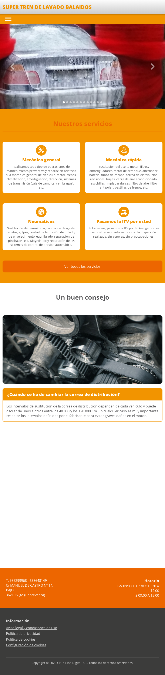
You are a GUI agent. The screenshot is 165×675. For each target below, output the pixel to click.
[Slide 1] (67, 102)
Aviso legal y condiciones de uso (31, 628)
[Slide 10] (98, 102)
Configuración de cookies (26, 645)
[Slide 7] (88, 102)
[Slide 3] (74, 102)
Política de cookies (21, 639)
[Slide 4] (77, 102)
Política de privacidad (23, 633)
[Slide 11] (101, 102)
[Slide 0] (64, 102)
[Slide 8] (91, 102)
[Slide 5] (81, 102)
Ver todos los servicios (82, 266)
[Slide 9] (94, 102)
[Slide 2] (71, 102)
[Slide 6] (84, 102)
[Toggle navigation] (8, 19)
